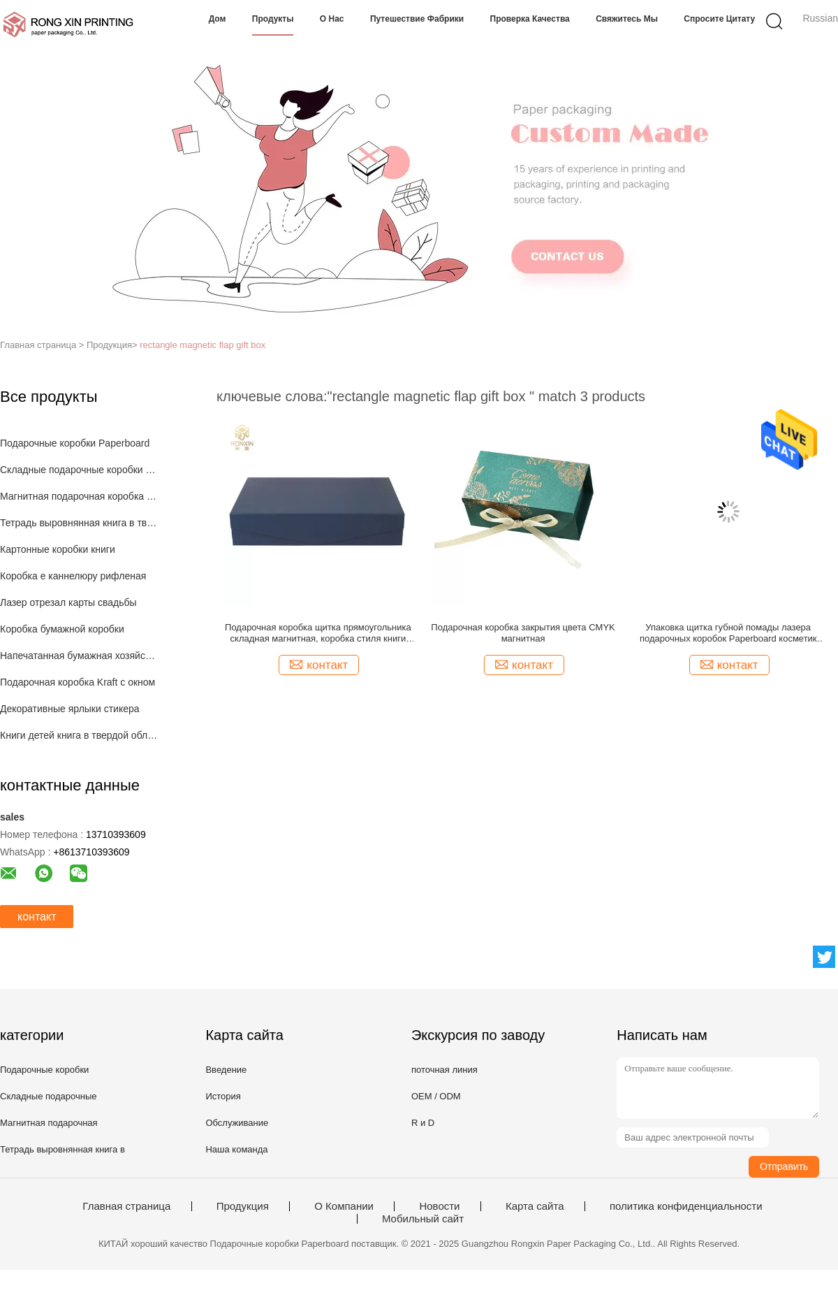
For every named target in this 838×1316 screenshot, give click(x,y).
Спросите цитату (719, 19)
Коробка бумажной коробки (62, 629)
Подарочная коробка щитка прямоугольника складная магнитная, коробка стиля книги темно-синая (318, 633)
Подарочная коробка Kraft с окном (77, 682)
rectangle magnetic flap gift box (202, 345)
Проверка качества (530, 19)
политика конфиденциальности (686, 1206)
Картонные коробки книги (57, 549)
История (222, 1096)
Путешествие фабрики (417, 19)
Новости (439, 1206)
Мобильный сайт (423, 1219)
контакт (36, 917)
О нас (332, 19)
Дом (217, 19)
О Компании (344, 1206)
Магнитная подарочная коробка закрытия (79, 496)
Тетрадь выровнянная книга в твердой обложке (79, 522)
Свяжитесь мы (627, 19)
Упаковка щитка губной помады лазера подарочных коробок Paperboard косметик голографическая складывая (728, 633)
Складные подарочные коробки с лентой (79, 469)
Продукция (242, 1206)
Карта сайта (535, 1206)
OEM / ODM (436, 1096)
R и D (422, 1123)
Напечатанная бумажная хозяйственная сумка (79, 655)
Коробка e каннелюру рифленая (73, 575)
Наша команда (236, 1149)
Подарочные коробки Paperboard (74, 443)
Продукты (273, 19)
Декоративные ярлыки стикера (70, 708)
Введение (226, 1069)
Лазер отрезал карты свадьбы (68, 602)
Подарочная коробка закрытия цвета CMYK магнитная (523, 633)
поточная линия (444, 1069)
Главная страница (126, 1206)
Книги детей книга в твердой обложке (79, 735)
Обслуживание (236, 1123)
